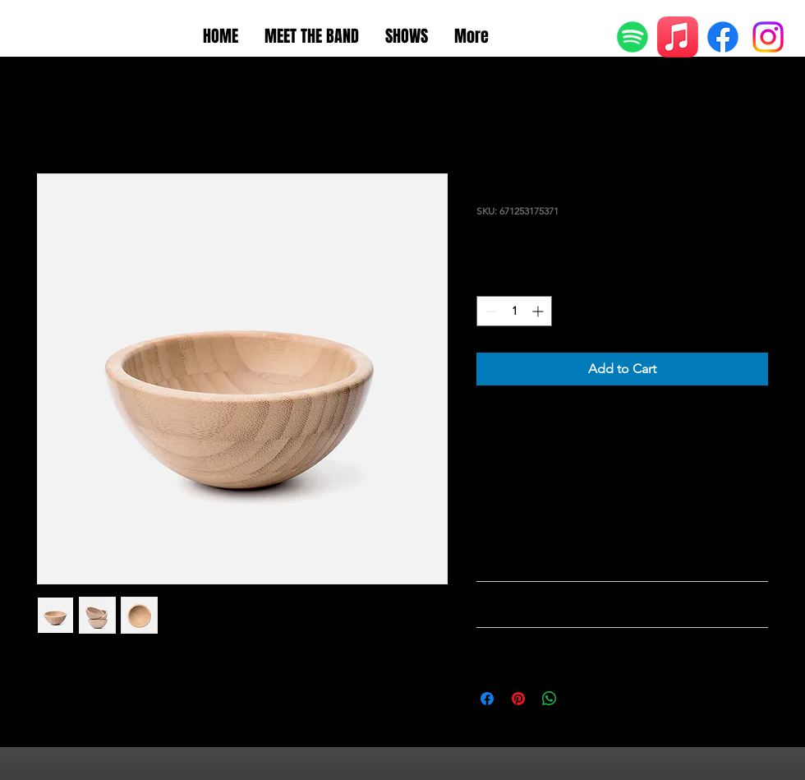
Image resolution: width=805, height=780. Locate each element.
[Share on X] (581, 698)
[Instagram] (768, 37)
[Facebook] (722, 37)
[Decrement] (489, 311)
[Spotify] (632, 37)
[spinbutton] (514, 311)
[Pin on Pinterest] (518, 698)
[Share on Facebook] (487, 698)
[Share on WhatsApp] (549, 698)
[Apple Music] (677, 37)
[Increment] (539, 311)
